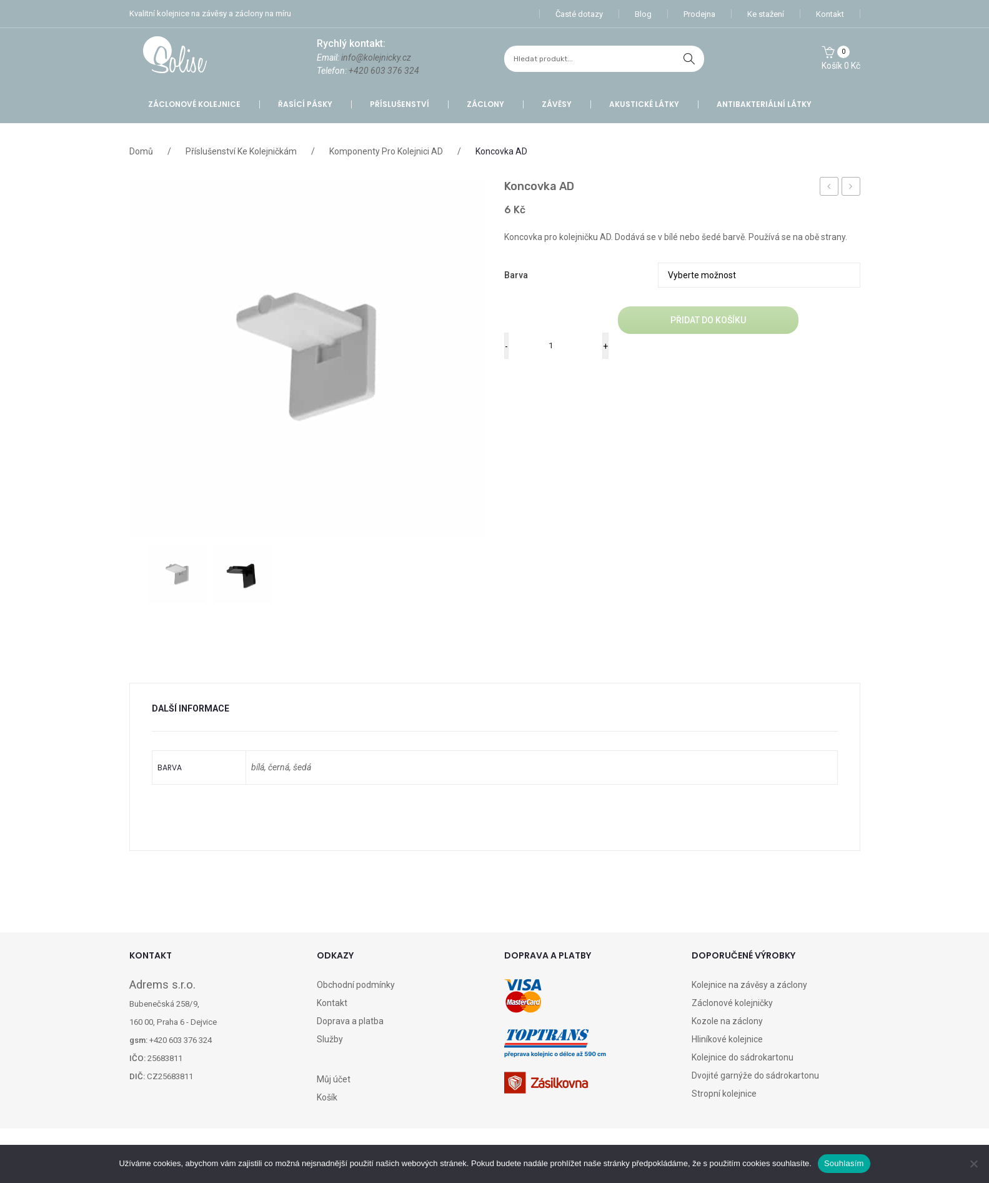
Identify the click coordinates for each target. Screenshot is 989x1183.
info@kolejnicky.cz (376, 58)
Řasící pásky (305, 104)
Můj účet (333, 1079)
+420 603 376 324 (384, 71)
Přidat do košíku (708, 320)
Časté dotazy (579, 14)
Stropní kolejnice (724, 1094)
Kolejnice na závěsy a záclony (749, 985)
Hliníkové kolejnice (727, 1039)
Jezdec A (854, 188)
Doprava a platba (350, 1021)
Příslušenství (399, 104)
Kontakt (830, 14)
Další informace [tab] (190, 708)
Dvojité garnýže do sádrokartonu (755, 1075)
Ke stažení (765, 14)
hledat (689, 59)
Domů (141, 151)
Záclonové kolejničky (732, 1003)
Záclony (485, 104)
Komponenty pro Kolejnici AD (386, 151)
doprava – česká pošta (829, 188)
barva (516, 275)
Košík (327, 1097)
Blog (643, 14)
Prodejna (699, 14)
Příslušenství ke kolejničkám (241, 151)
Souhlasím (844, 1163)
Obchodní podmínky (356, 985)
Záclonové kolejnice (194, 104)
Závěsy (557, 104)
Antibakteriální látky (764, 104)
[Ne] (973, 1163)
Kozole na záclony (727, 1021)
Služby (330, 1039)
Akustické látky (644, 104)
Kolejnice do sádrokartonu (742, 1057)
